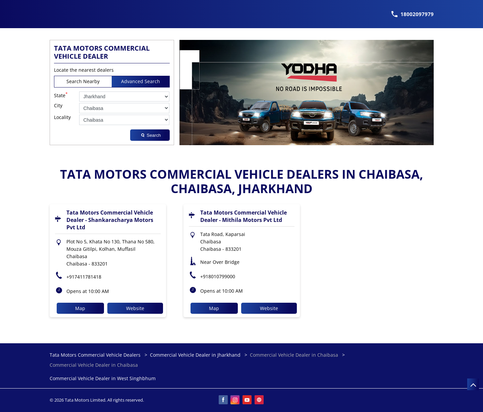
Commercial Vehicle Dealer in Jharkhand (195, 355)
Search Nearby (83, 81)
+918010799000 (217, 276)
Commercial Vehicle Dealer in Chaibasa (294, 355)
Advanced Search (140, 81)
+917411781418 (83, 277)
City (58, 106)
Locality (62, 117)
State (61, 95)
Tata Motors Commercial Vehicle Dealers (96, 355)
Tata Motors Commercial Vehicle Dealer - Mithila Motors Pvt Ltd (243, 216)
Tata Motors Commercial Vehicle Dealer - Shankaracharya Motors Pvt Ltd (109, 220)
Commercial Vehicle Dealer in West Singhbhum (103, 378)
